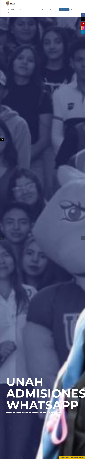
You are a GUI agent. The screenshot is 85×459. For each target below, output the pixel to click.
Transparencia (54, 10)
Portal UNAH (12, 10)
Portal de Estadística (77, 457)
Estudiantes (36, 10)
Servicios (44, 10)
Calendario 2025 (64, 457)
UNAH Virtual (64, 10)
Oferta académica (25, 10)
